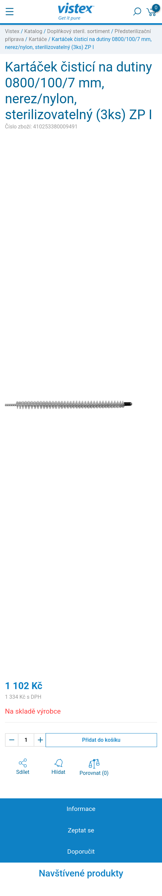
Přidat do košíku (101, 740)
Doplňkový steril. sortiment (78, 31)
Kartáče (38, 39)
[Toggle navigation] (9, 12)
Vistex (12, 31)
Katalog (33, 31)
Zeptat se (81, 830)
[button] (23, 766)
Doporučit (81, 851)
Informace (81, 809)
